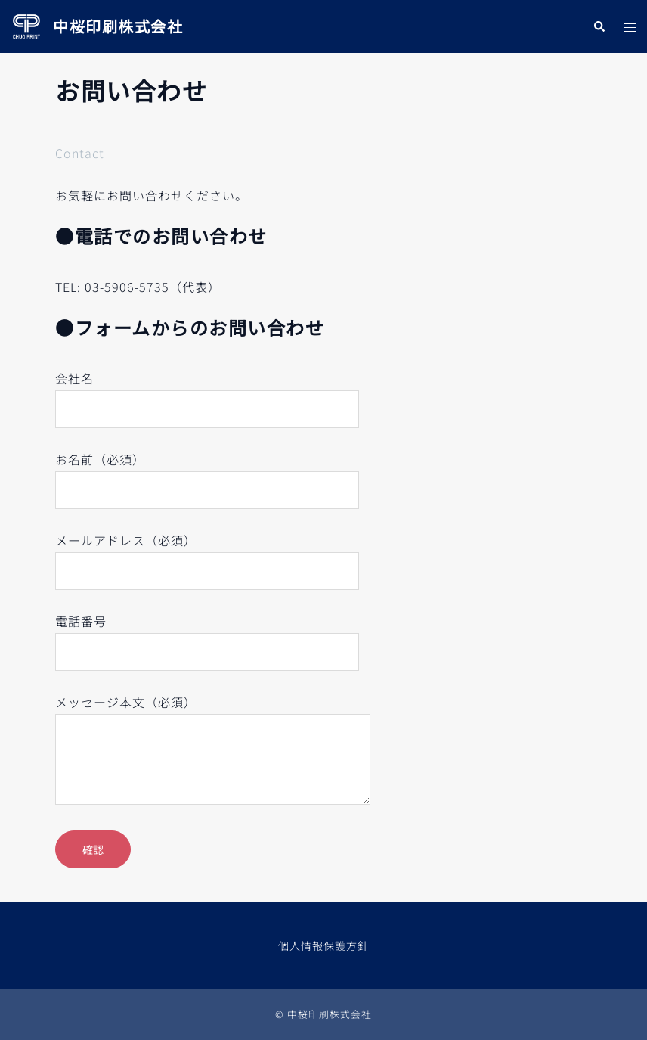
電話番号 (207, 636)
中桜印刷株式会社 (118, 26)
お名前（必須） (207, 474)
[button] (599, 26)
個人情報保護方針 (323, 945)
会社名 (207, 393)
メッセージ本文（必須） (212, 751)
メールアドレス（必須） (207, 555)
